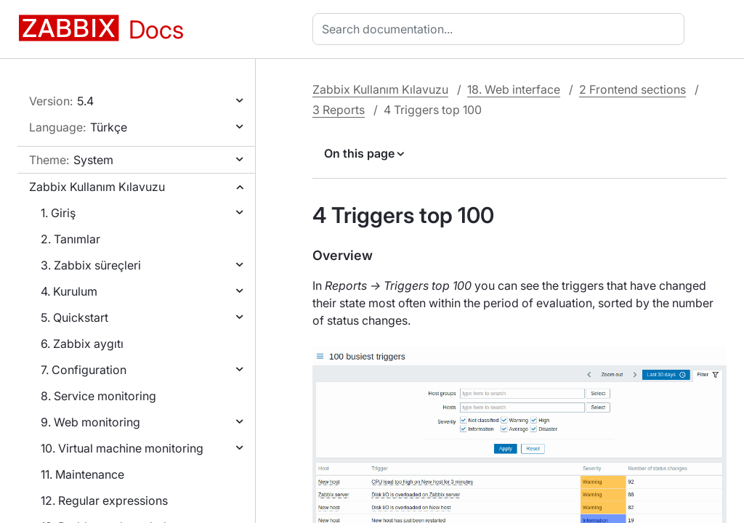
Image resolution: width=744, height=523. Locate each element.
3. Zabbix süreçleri (91, 265)
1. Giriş (58, 213)
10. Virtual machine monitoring (122, 448)
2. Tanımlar (70, 239)
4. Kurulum (69, 291)
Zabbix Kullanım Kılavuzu (97, 186)
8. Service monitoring (98, 396)
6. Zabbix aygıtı (82, 343)
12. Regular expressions (104, 500)
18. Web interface (513, 89)
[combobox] (501, 29)
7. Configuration (83, 369)
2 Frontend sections (632, 89)
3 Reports (338, 109)
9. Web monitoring (90, 422)
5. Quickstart (74, 317)
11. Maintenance (82, 474)
